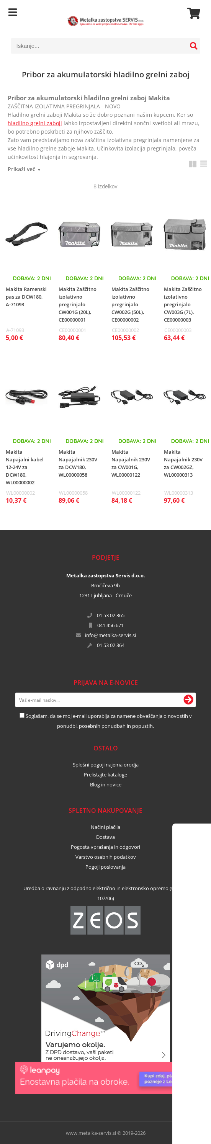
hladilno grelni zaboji (35, 123)
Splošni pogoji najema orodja (106, 764)
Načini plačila (105, 827)
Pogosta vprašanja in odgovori (105, 846)
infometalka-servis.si (110, 635)
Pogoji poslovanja (105, 866)
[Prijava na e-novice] (188, 700)
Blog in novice (105, 784)
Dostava (105, 836)
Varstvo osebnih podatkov (105, 856)
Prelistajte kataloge (105, 774)
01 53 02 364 (110, 645)
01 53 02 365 (110, 615)
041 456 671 (110, 625)
